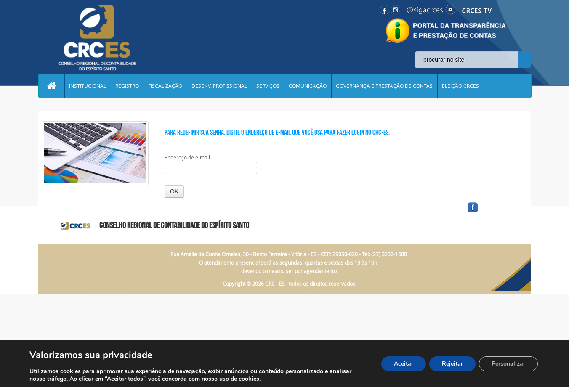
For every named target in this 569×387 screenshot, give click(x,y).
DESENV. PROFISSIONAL (219, 85)
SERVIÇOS (267, 85)
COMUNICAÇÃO (308, 85)
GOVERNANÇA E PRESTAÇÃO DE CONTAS (384, 85)
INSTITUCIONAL (87, 85)
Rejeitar (452, 364)
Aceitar (403, 364)
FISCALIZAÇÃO (165, 85)
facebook (493, 212)
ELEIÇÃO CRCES (460, 85)
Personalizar (508, 364)
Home (51, 86)
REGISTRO (127, 85)
